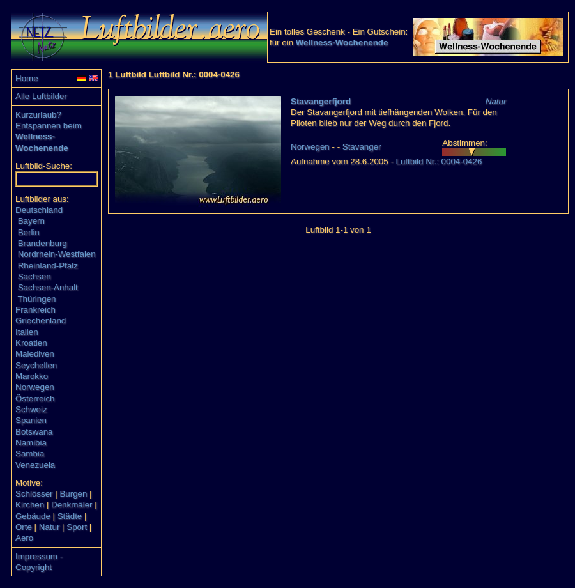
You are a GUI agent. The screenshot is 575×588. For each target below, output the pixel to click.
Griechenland (40, 320)
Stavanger (361, 146)
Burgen (73, 494)
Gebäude (32, 516)
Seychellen (36, 365)
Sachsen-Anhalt (48, 287)
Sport (76, 527)
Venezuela (35, 465)
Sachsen (34, 276)
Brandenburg (42, 243)
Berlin (29, 232)
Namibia (31, 442)
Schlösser (34, 494)
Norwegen (34, 387)
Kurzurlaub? (38, 115)
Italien (26, 332)
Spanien (31, 420)
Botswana (34, 432)
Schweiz (31, 409)
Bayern (31, 221)
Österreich (34, 398)
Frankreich (35, 309)
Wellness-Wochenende (342, 42)
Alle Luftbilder (41, 96)
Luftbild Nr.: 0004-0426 (438, 161)
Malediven (34, 354)
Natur (49, 527)
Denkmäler (71, 504)
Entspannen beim (48, 125)
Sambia (29, 453)
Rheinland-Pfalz (48, 265)
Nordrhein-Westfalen (57, 254)
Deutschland (39, 210)
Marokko (31, 376)
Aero (24, 538)
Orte (23, 527)
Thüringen (36, 299)
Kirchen (29, 504)
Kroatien (31, 343)
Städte (69, 516)
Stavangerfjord (321, 101)
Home (26, 78)
